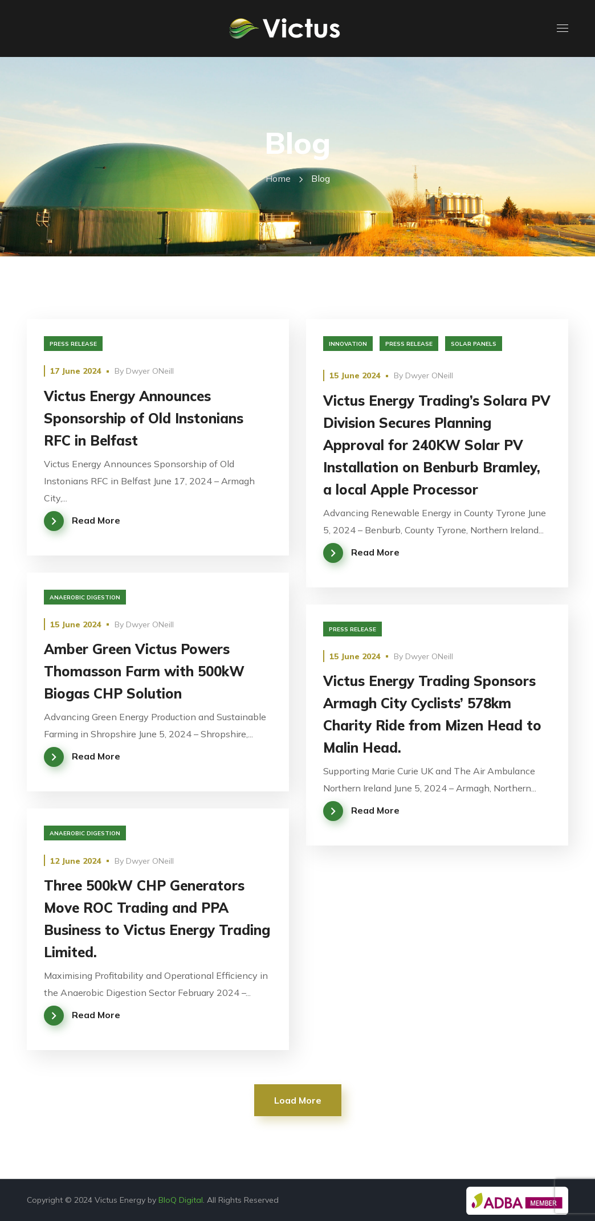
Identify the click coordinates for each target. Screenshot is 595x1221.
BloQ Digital (180, 1200)
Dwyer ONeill (150, 371)
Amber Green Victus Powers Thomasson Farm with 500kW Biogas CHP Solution (144, 671)
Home (278, 178)
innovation (348, 344)
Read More (96, 520)
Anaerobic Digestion (85, 597)
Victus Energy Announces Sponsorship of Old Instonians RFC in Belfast (143, 418)
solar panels (473, 344)
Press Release (73, 344)
